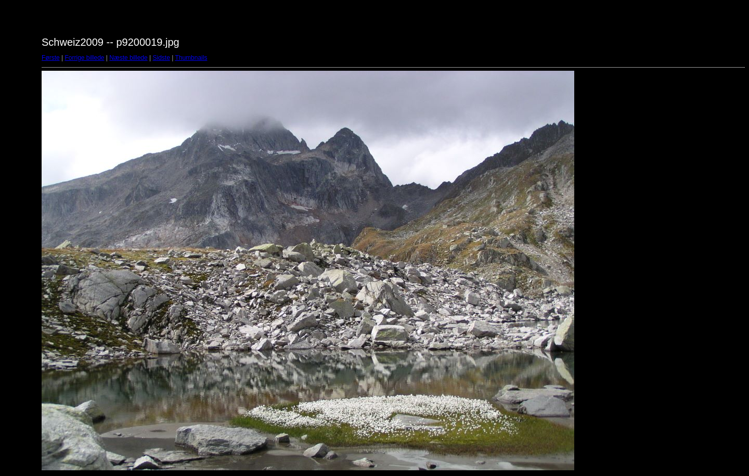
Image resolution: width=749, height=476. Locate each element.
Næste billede (128, 57)
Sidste (161, 57)
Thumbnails (191, 57)
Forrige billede (84, 57)
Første (51, 57)
